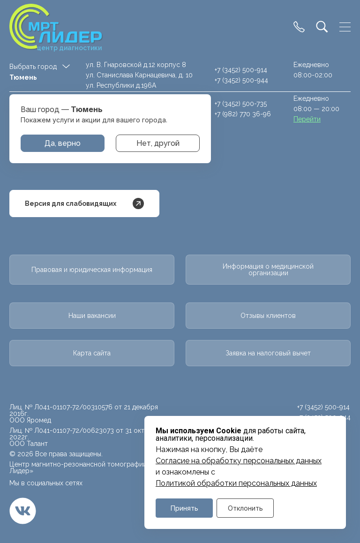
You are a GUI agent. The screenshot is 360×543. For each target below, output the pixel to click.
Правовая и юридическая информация (91, 269)
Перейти (307, 119)
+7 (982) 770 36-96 (243, 114)
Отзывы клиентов (268, 315)
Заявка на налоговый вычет (268, 353)
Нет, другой (158, 143)
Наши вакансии (92, 315)
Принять (184, 508)
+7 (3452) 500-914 (241, 70)
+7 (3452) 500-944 (241, 80)
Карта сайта (92, 353)
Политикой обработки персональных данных (236, 483)
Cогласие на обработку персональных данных (239, 461)
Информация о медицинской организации (268, 270)
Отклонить (245, 508)
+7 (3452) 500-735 (241, 103)
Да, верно (63, 143)
